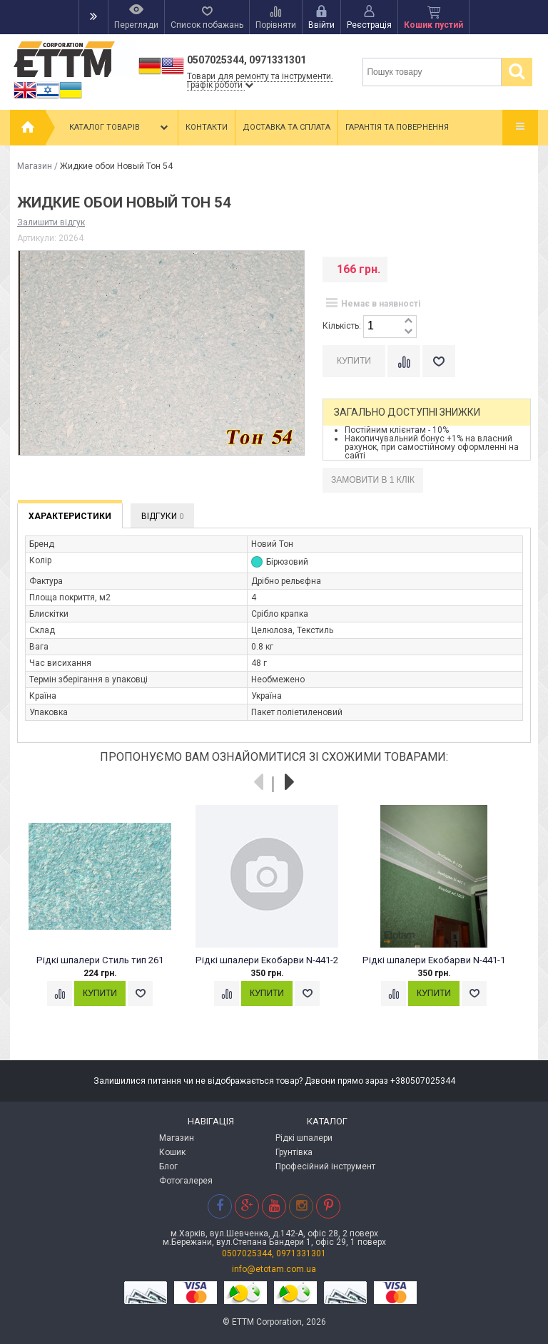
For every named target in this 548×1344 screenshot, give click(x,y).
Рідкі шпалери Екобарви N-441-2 (267, 960)
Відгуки (162, 516)
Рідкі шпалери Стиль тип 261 (99, 960)
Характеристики (70, 516)
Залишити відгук (51, 222)
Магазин (34, 166)
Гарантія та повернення (397, 127)
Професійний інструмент (325, 1166)
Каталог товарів (120, 127)
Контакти (207, 127)
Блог (168, 1166)
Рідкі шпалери (304, 1138)
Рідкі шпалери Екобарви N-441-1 (433, 960)
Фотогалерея (186, 1181)
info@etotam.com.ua (274, 1269)
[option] (107, 919)
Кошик (172, 1152)
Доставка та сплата (286, 127)
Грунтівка (294, 1152)
